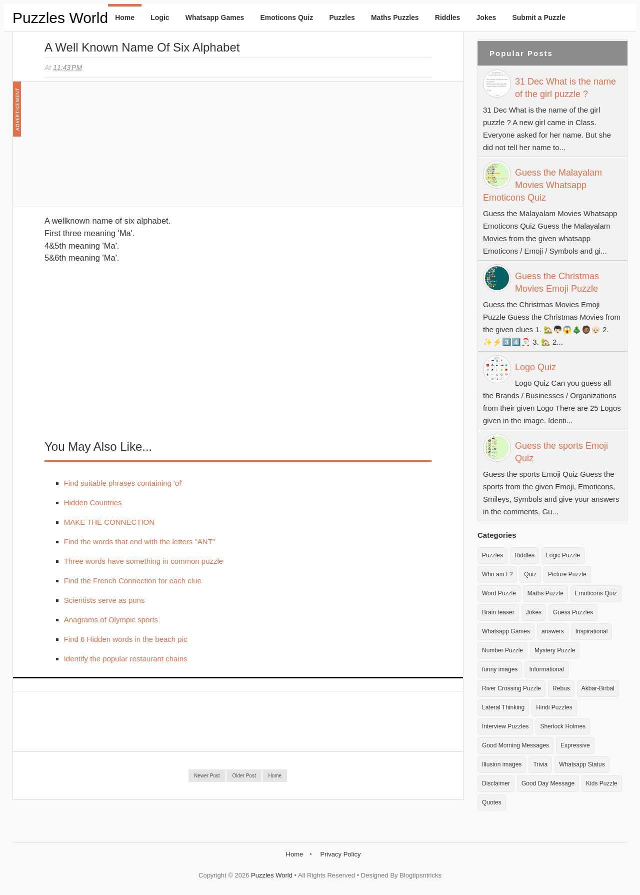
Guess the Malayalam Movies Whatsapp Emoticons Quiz (542, 185)
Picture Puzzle (567, 574)
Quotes (492, 802)
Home (124, 18)
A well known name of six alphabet (142, 47)
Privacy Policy (340, 854)
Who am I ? (497, 574)
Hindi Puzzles (554, 707)
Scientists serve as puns (104, 600)
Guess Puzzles (573, 612)
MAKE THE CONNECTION (109, 522)
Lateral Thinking (503, 707)
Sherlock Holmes (563, 726)
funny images (500, 669)
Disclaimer (496, 783)
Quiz (530, 574)
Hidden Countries (93, 502)
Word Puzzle (499, 593)
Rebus (561, 688)
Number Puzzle (502, 650)
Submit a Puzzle (539, 18)
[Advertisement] (119, 149)
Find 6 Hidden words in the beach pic (126, 639)
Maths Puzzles (395, 18)
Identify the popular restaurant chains (126, 658)
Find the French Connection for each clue (133, 580)
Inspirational (592, 631)
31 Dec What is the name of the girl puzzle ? (565, 88)
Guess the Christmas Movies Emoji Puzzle (557, 282)
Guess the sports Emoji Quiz (561, 452)
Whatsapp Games (215, 18)
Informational (546, 669)
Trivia (540, 764)
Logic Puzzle (563, 555)
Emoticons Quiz (286, 18)
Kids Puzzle (602, 783)
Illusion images (502, 764)
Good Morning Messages (515, 745)
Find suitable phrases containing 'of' (123, 483)
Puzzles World (60, 18)
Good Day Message (548, 783)
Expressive (575, 745)
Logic (159, 18)
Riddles (447, 18)
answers (553, 631)
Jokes (486, 18)
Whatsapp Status (581, 764)
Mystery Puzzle (554, 650)
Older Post (244, 775)
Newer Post (207, 775)
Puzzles (341, 18)
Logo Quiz (535, 367)
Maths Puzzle (546, 593)
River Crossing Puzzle (511, 688)
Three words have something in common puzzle (144, 561)
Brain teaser (498, 612)
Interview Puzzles (505, 726)
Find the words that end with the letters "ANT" (139, 541)
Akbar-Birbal (598, 688)
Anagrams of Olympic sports (111, 619)
